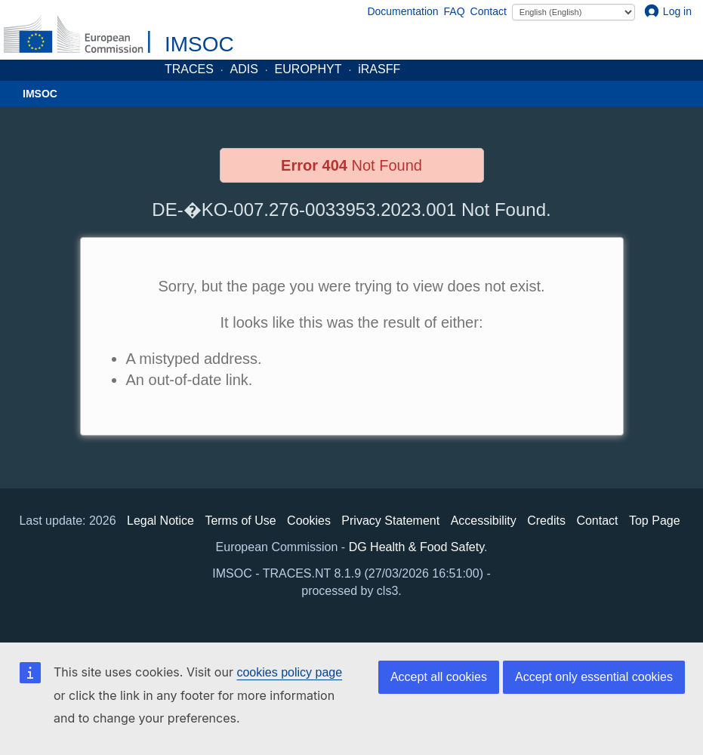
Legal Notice (160, 520)
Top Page (654, 520)
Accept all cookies (438, 676)
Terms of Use (240, 520)
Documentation (402, 11)
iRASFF (379, 69)
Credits (546, 520)
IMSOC (199, 44)
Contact (488, 11)
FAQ (454, 11)
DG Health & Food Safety (416, 547)
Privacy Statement (390, 520)
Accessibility (483, 520)
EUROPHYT (308, 69)
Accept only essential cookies (594, 676)
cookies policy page (289, 672)
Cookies (309, 520)
